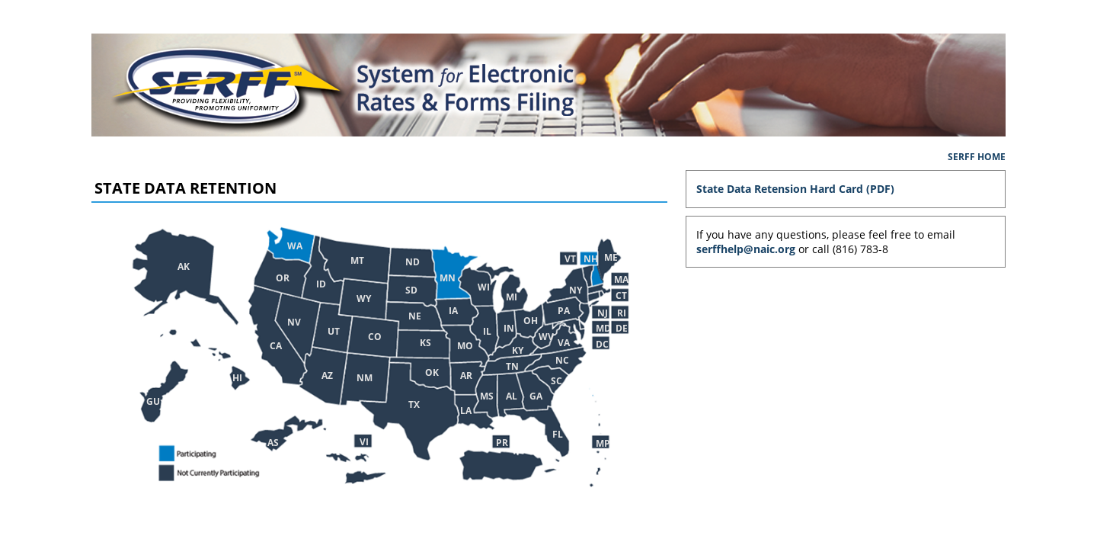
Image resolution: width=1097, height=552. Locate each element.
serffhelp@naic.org (745, 249)
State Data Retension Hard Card (779, 188)
